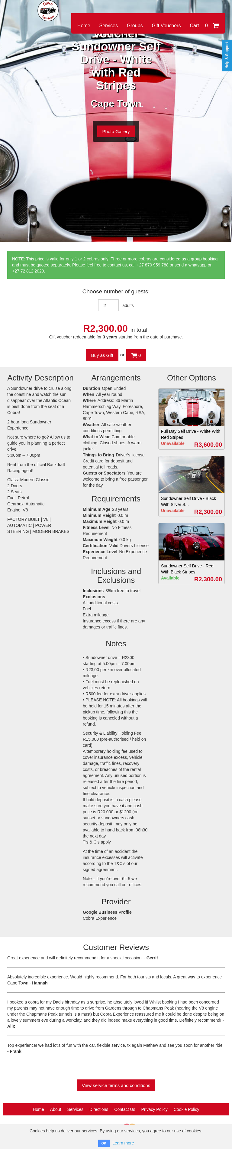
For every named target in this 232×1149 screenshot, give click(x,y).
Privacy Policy (154, 1109)
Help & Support (227, 55)
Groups (135, 25)
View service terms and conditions (116, 1085)
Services (108, 25)
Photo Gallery (116, 131)
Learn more (123, 1143)
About (55, 1109)
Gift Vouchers (166, 25)
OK (104, 1143)
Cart (204, 25)
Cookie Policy (186, 1109)
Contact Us (124, 1109)
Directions (98, 1109)
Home (83, 25)
